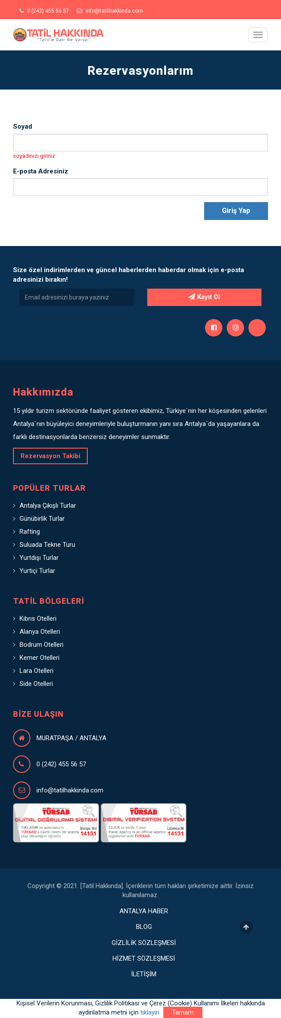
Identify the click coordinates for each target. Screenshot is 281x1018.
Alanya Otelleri (40, 631)
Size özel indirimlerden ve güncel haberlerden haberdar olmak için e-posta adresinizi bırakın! (128, 274)
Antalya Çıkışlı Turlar (48, 505)
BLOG (144, 927)
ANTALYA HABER (143, 911)
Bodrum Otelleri (41, 645)
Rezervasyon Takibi (50, 456)
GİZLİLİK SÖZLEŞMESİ (144, 943)
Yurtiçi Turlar (37, 571)
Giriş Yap (236, 210)
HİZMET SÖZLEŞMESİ (143, 958)
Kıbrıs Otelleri (38, 618)
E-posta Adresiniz (40, 171)
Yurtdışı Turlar (39, 558)
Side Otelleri (36, 684)
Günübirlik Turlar (42, 518)
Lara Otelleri (36, 671)
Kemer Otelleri (40, 658)
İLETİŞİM (143, 974)
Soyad (22, 126)
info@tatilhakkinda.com (110, 11)
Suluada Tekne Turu (47, 545)
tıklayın (149, 1012)
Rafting (30, 532)
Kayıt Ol (204, 297)
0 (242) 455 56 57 (44, 11)
